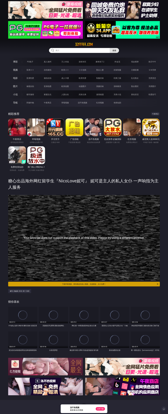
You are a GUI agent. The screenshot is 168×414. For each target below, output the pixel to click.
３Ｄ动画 (82, 70)
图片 (15, 86)
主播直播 (135, 70)
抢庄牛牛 (152, 61)
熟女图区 (135, 86)
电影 (15, 78)
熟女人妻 (100, 70)
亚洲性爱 (30, 78)
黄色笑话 (135, 94)
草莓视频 (65, 102)
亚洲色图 (47, 86)
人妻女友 (65, 94)
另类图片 (152, 86)
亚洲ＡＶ (30, 70)
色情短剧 (117, 102)
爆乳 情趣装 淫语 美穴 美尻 (20, 291)
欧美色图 (65, 86)
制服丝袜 (100, 78)
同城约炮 (30, 102)
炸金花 (117, 61)
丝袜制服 (117, 70)
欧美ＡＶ (65, 70)
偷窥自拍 (30, 86)
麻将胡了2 (100, 61)
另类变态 (152, 78)
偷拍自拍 (47, 78)
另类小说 (117, 94)
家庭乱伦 (47, 94)
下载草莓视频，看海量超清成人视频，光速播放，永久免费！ (110, 284)
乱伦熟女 (135, 78)
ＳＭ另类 (152, 70)
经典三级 (117, 78)
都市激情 (30, 94)
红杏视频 (100, 102)
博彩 (15, 61)
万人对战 (65, 61)
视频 (15, 69)
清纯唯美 (117, 86)
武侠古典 (82, 94)
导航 (15, 102)
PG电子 (30, 61)
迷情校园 (100, 94)
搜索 (114, 50)
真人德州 (47, 61)
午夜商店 (47, 102)
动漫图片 (82, 86)
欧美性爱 (82, 78)
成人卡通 (65, 78)
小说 (15, 94)
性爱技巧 (152, 94)
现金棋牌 (135, 61)
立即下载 (100, 409)
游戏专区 (82, 61)
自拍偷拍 (47, 70)
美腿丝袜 (100, 86)
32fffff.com (84, 44)
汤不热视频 (82, 102)
